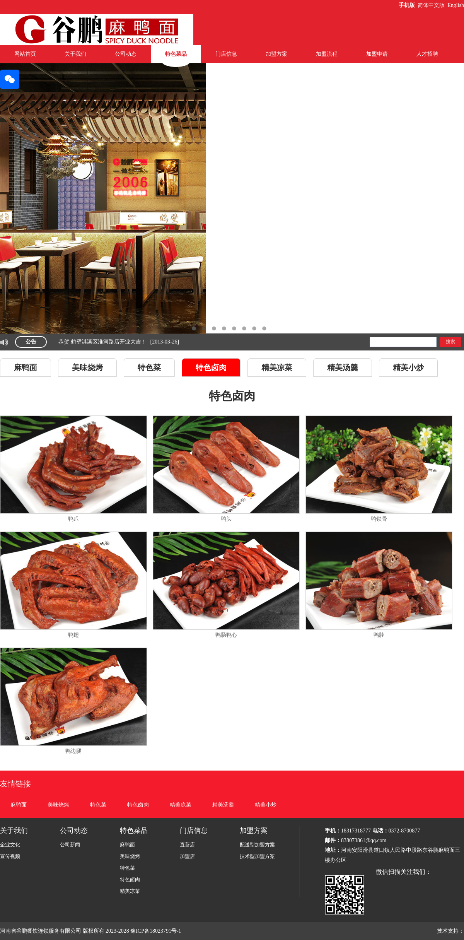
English (455, 5)
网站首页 (25, 54)
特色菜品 (176, 54)
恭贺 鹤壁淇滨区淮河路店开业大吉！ (102, 342)
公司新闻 (70, 845)
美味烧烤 (87, 367)
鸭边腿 (73, 751)
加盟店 (187, 856)
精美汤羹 (342, 367)
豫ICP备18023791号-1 (156, 931)
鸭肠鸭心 (226, 635)
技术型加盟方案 (257, 856)
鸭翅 (73, 635)
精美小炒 (408, 367)
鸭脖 (379, 635)
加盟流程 (327, 54)
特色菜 (149, 367)
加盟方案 (276, 54)
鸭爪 (73, 519)
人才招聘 (427, 54)
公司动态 (125, 54)
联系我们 (226, 72)
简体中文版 (432, 5)
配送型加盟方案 (257, 845)
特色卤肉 (211, 367)
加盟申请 (377, 54)
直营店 (187, 845)
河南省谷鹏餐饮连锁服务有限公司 (40, 931)
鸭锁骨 (379, 519)
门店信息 (226, 54)
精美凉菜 (276, 367)
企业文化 (10, 845)
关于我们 (75, 54)
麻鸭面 (25, 367)
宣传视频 (10, 856)
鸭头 (226, 519)
